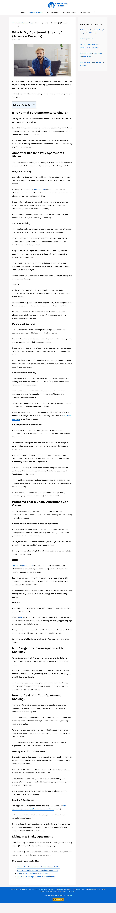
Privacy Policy (63, 895)
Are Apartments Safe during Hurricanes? (33, 873)
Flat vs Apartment (86, 39)
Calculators (85, 12)
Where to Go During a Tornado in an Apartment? (36, 877)
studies (20, 617)
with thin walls (40, 190)
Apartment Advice (36, 12)
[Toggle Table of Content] (33, 104)
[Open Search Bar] (94, 12)
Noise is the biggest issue (22, 565)
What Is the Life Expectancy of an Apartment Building (38, 867)
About (23, 12)
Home (14, 23)
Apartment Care (53, 12)
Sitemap (70, 895)
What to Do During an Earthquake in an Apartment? (37, 870)
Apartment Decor (69, 12)
